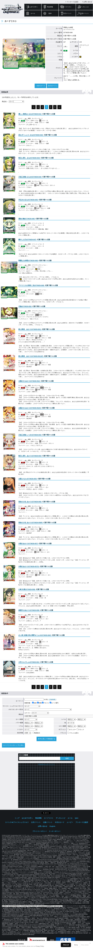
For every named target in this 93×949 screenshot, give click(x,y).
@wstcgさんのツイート (46, 764)
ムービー (70, 822)
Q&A (49, 13)
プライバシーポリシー (39, 831)
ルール (33, 13)
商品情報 (50, 7)
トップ (17, 818)
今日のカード (59, 822)
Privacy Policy (40, 946)
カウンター (71, 729)
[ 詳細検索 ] (52, 699)
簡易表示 (36, 733)
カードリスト (67, 7)
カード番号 (54, 703)
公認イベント (84, 13)
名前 (34, 703)
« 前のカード (40, 86)
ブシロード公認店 (72, 2)
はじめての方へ (33, 7)
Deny (76, 945)
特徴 (39, 703)
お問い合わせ (87, 2)
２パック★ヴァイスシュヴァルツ (17, 822)
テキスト (45, 703)
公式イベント (67, 13)
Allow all (66, 945)
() (30, 114)
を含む (36, 699)
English (52, 826)
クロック (80, 729)
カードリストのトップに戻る (13, 745)
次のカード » (52, 86)
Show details (85, 945)
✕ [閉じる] (90, 943)
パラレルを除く (73, 733)
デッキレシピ (84, 7)
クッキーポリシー (55, 831)
